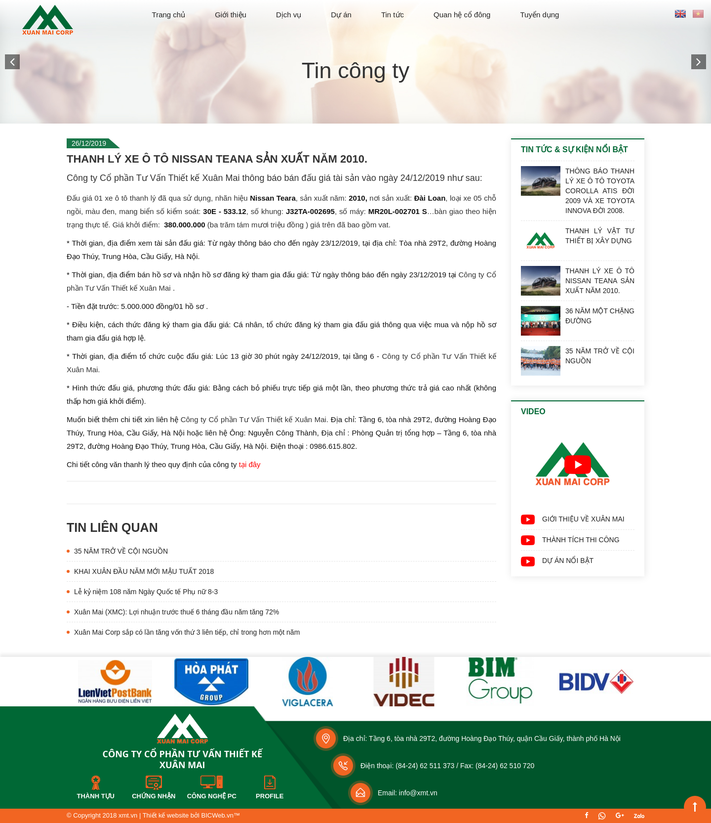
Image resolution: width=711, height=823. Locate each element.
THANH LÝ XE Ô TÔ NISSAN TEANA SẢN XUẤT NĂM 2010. (599, 281)
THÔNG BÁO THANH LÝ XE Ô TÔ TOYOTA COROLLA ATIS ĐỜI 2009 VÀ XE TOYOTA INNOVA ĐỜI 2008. (599, 191)
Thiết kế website (166, 815)
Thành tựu (96, 796)
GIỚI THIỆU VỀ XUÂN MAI (583, 519)
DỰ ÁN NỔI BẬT (567, 560)
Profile (269, 796)
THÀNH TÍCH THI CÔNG (581, 540)
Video (533, 411)
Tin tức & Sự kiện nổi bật (574, 149)
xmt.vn (127, 815)
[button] (12, 61)
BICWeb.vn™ (220, 815)
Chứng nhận (153, 796)
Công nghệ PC (212, 796)
